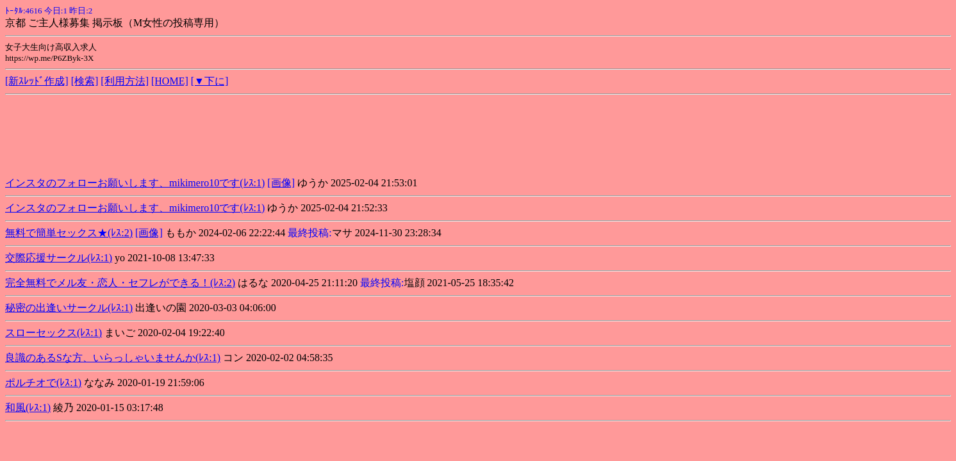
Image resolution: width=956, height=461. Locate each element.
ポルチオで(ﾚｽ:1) (43, 382)
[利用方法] (125, 81)
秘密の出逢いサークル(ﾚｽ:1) (69, 307)
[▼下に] (210, 81)
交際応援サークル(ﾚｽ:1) (58, 257)
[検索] (85, 81)
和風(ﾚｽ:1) (28, 407)
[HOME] (169, 81)
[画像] (281, 182)
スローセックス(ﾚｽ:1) (53, 332)
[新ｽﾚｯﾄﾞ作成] (37, 81)
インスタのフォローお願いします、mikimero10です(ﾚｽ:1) (135, 182)
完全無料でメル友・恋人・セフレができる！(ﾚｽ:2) (120, 282)
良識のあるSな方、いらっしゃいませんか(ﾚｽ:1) (112, 357)
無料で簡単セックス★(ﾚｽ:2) (69, 232)
